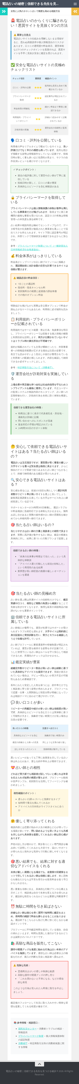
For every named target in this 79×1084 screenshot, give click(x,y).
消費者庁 (22, 1043)
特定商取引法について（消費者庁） (36, 367)
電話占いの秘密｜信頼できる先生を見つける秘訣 (30, 4)
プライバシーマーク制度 (30, 1036)
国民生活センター (27, 1028)
